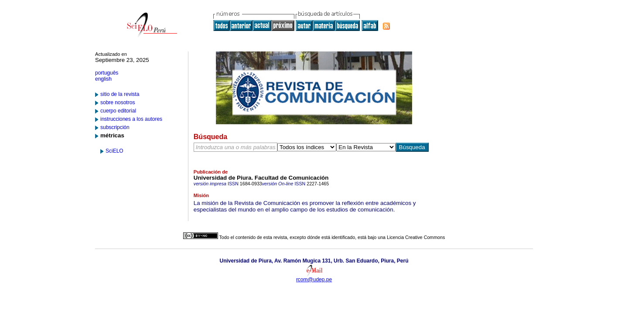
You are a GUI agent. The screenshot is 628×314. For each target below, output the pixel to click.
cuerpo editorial (118, 111)
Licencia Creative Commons (416, 237)
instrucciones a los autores (131, 119)
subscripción (115, 127)
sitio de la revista (119, 94)
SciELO (114, 151)
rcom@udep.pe (314, 279)
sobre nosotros (117, 102)
